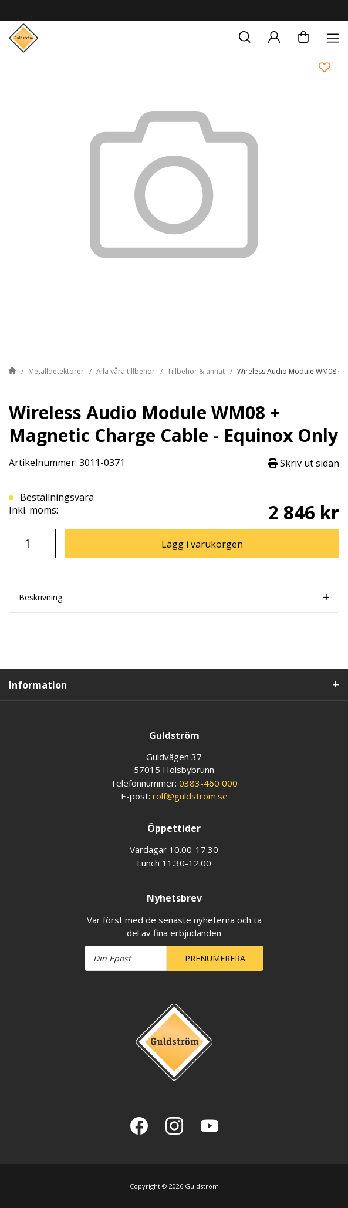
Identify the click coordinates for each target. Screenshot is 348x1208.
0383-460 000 (208, 783)
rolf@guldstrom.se (190, 796)
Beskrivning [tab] (40, 597)
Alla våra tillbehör (125, 371)
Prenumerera (215, 958)
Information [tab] (38, 685)
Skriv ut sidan (303, 462)
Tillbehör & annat (196, 371)
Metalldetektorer (56, 371)
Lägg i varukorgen (202, 544)
